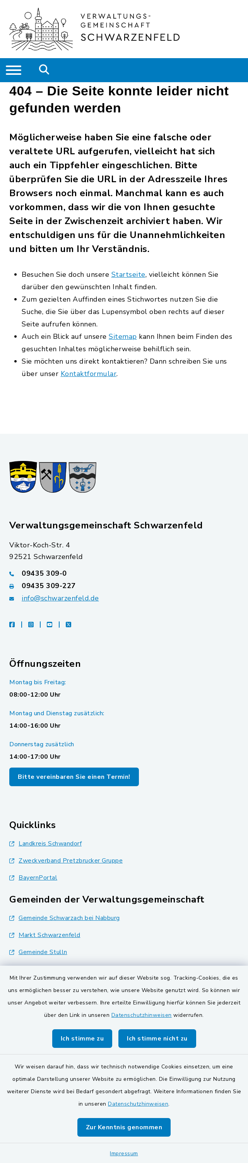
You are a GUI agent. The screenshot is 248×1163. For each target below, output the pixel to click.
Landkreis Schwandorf (45, 843)
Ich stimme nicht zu (157, 1038)
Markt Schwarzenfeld (44, 935)
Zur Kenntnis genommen (124, 1127)
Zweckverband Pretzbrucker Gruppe (66, 860)
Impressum (124, 1153)
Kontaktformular (89, 373)
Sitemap (123, 336)
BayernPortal (33, 877)
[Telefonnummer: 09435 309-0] (124, 573)
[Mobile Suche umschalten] (44, 70)
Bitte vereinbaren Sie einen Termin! (74, 777)
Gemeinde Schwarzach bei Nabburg (64, 918)
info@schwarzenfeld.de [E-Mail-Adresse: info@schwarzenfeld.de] (60, 598)
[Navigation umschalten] (13, 70)
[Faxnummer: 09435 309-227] (124, 585)
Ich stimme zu (82, 1038)
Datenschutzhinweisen (141, 1015)
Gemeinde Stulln (38, 952)
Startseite (128, 274)
